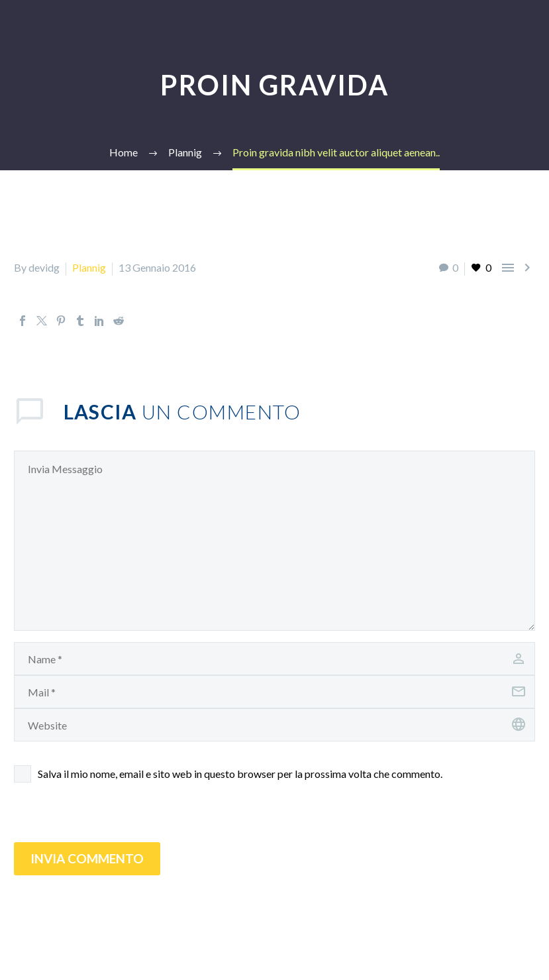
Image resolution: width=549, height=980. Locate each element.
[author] (274, 658)
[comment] (274, 541)
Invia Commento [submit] (87, 858)
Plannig (89, 267)
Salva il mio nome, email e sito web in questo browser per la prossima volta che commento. (240, 773)
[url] (274, 724)
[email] (274, 691)
